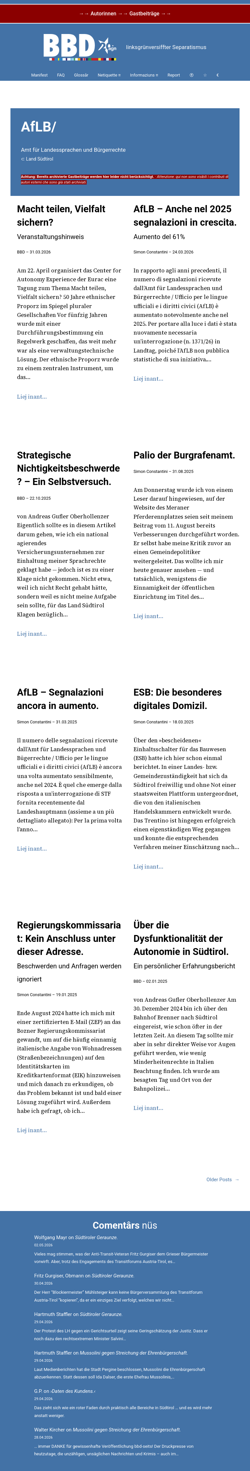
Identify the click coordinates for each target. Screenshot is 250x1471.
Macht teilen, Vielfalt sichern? (61, 221)
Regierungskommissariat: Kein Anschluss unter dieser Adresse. (69, 951)
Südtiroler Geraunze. (96, 1237)
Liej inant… (32, 397)
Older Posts (223, 1180)
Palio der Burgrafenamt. (184, 455)
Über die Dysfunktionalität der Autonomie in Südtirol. (184, 945)
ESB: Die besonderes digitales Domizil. (178, 699)
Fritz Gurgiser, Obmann (59, 1276)
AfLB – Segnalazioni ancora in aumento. (60, 699)
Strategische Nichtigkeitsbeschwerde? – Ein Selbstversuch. (68, 468)
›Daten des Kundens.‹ (73, 1391)
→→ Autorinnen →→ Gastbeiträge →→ (125, 13)
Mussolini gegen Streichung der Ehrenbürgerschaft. (134, 1353)
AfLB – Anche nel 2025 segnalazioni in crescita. (185, 221)
